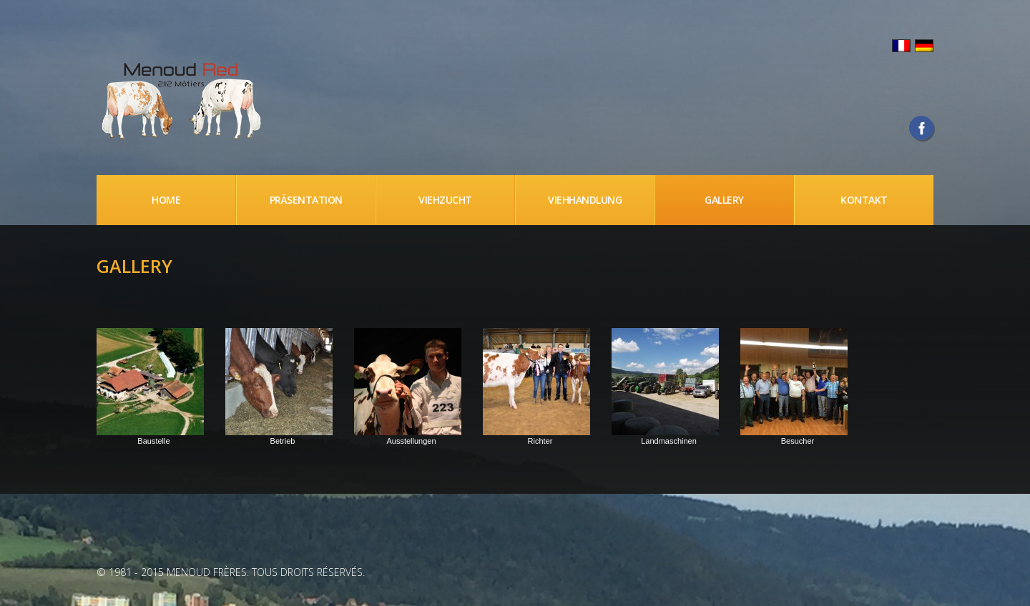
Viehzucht (445, 200)
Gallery (724, 200)
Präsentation (306, 200)
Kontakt (864, 200)
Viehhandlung (585, 200)
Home (166, 200)
